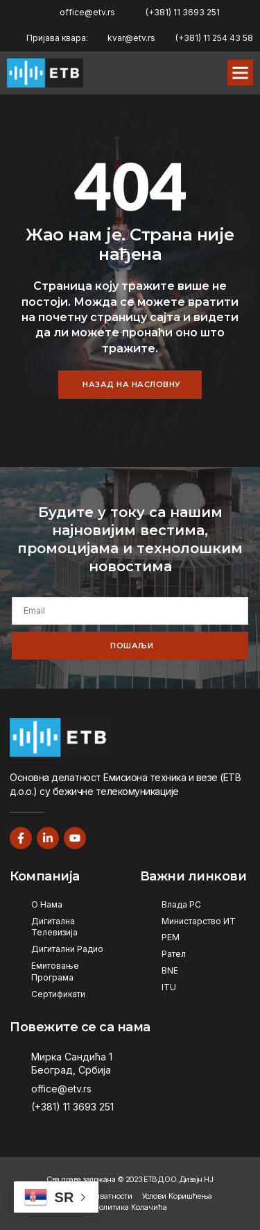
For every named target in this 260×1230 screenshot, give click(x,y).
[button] (240, 73)
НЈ (208, 1179)
